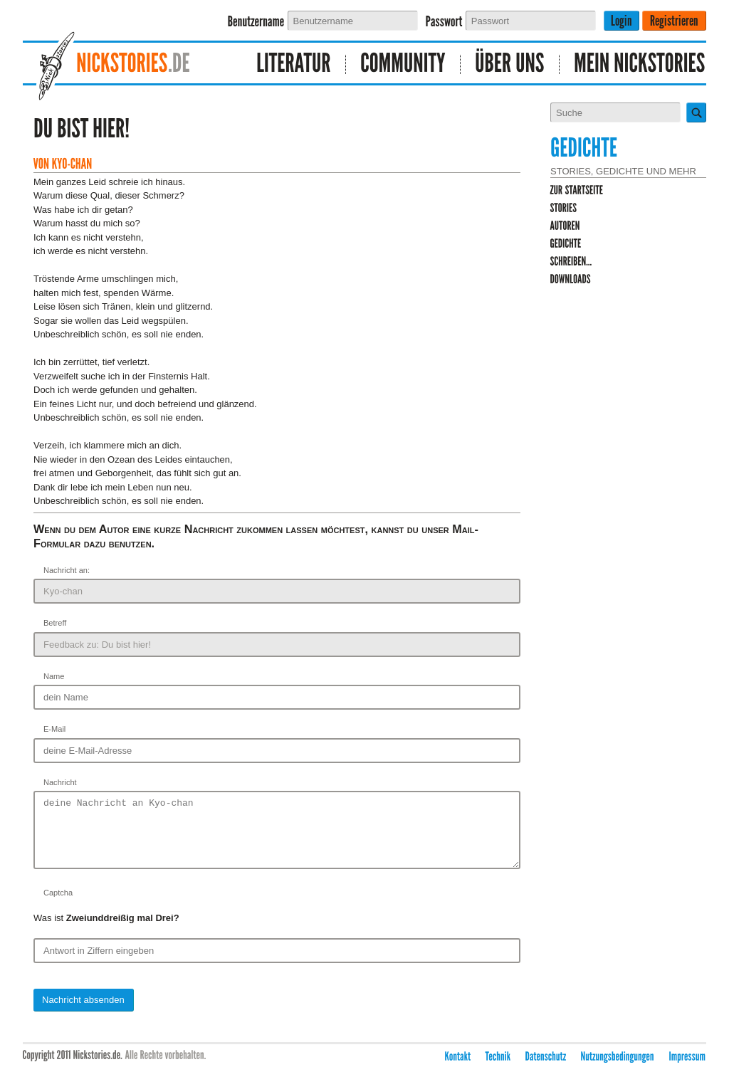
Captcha (58, 905)
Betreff (54, 623)
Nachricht (60, 782)
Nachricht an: (66, 570)
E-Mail (54, 729)
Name (53, 676)
